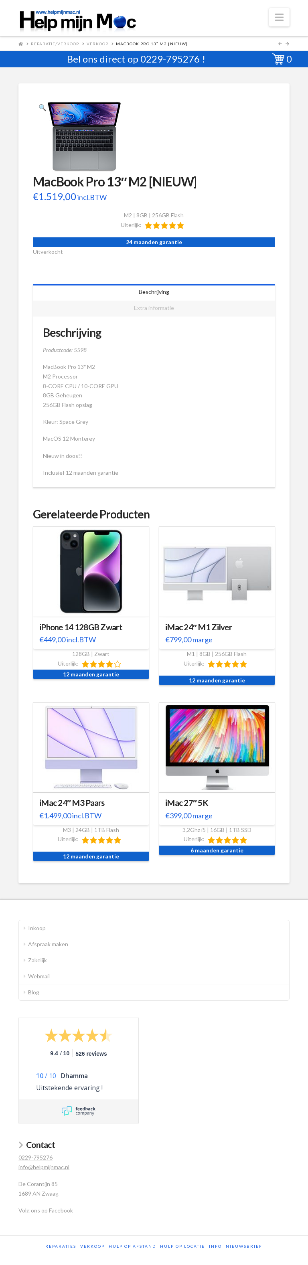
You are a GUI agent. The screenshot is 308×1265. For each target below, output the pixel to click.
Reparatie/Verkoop (55, 43)
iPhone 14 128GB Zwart (80, 627)
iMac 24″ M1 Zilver (198, 627)
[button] (279, 17)
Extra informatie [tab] (154, 307)
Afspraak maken (48, 944)
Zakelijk (37, 960)
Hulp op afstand (132, 1246)
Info (215, 1246)
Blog (33, 992)
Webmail (39, 976)
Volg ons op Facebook (45, 1210)
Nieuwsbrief (244, 1246)
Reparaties (60, 1246)
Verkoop (97, 43)
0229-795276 (170, 59)
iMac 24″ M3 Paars (72, 803)
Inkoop (37, 928)
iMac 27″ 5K (186, 803)
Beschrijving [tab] (154, 291)
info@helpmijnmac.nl (43, 1167)
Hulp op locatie (182, 1246)
